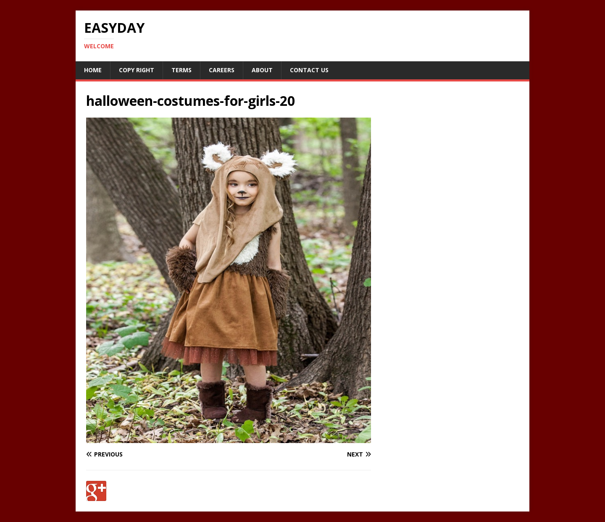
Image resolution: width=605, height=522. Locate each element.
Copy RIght (136, 70)
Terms (181, 70)
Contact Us (309, 70)
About (262, 70)
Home (93, 70)
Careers (221, 70)
